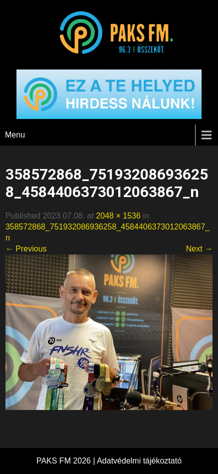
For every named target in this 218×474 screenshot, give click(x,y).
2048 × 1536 (118, 216)
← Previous (26, 248)
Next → (199, 248)
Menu (15, 134)
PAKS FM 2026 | (66, 460)
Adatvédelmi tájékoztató (139, 460)
